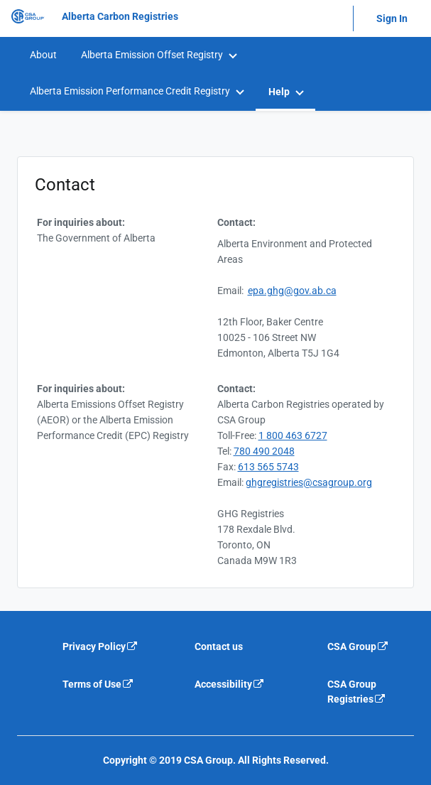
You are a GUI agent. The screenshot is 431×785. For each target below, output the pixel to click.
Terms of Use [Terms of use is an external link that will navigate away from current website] (98, 684)
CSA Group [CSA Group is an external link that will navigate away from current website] (358, 646)
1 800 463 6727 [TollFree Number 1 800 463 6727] (292, 435)
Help (279, 91)
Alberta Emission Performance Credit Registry (130, 91)
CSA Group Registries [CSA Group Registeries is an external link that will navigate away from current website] (356, 691)
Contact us (219, 646)
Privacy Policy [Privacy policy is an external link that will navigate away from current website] (100, 646)
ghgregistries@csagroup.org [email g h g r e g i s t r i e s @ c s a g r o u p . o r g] (309, 482)
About (43, 54)
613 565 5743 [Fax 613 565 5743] (268, 466)
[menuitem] (42, 55)
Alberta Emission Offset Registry (152, 54)
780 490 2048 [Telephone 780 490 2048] (264, 451)
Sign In (392, 18)
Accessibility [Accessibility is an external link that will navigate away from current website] (230, 684)
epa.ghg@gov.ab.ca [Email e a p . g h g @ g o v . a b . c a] (292, 290)
